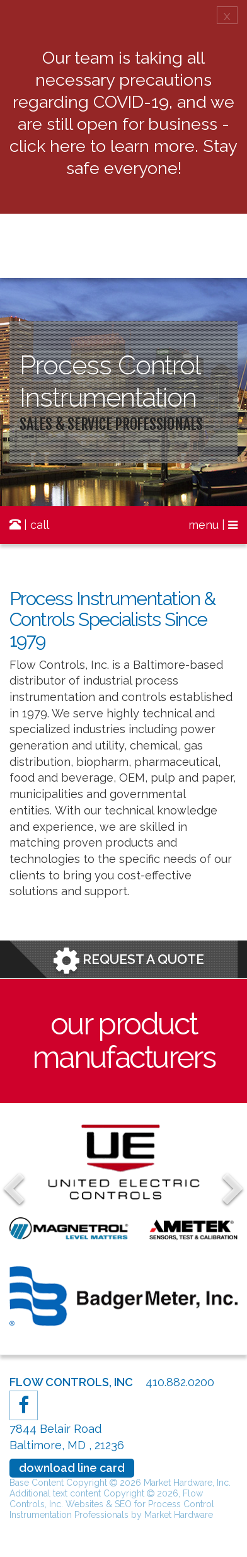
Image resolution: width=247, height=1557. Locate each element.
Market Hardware (178, 1515)
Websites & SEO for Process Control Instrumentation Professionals (111, 1509)
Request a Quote (129, 961)
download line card (72, 1467)
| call (29, 524)
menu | (213, 524)
